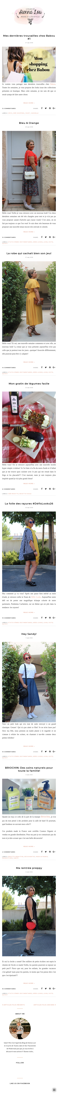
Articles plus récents (14, 1004)
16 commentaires (9, 987)
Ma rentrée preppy (29, 867)
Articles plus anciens (44, 1004)
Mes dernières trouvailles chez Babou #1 (29, 37)
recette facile (25, 493)
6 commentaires (8, 488)
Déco (10, 113)
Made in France (42, 855)
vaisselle (35, 113)
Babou (52, 84)
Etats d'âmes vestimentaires (20, 241)
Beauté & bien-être (15, 855)
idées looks (38, 241)
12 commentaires (9, 108)
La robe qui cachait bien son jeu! (29, 253)
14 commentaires (9, 367)
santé (16, 857)
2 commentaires (8, 851)
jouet (27, 113)
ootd (51, 241)
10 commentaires (9, 617)
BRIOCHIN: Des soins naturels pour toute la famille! (29, 768)
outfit (5, 243)
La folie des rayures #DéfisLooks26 (29, 503)
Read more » (29, 103)
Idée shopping (18, 113)
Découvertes (29, 855)
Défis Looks (36, 596)
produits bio (7, 857)
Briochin (45, 815)
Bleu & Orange (29, 122)
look (46, 241)
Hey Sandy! (29, 633)
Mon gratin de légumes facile (29, 383)
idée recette (13, 493)
